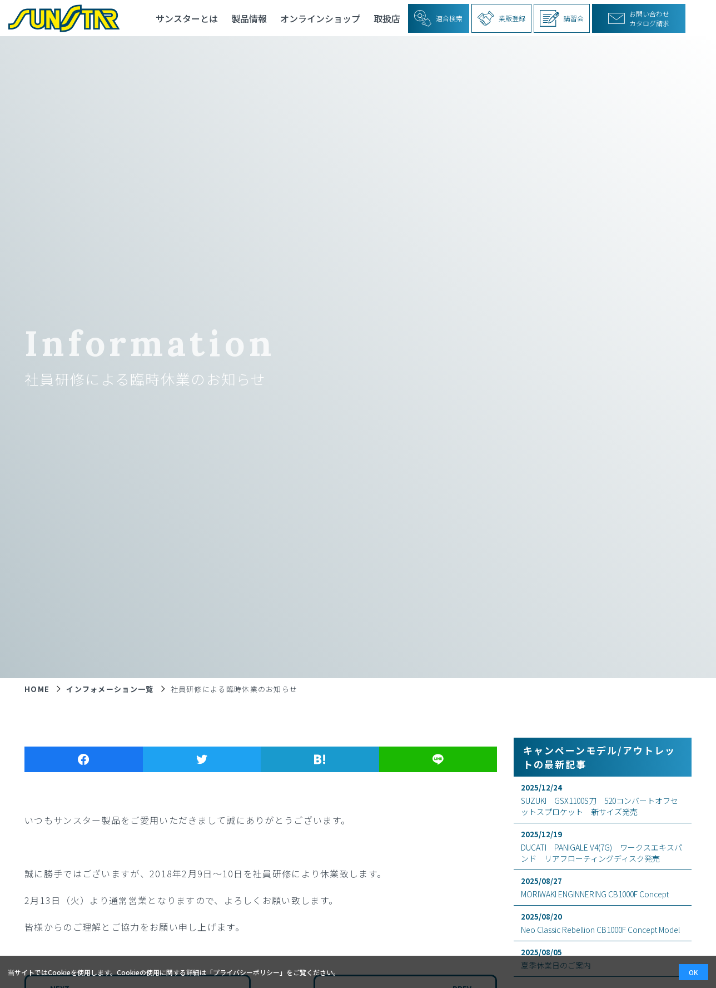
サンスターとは (187, 18)
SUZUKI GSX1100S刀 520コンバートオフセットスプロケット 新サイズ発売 (602, 799)
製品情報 (249, 18)
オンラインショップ (320, 18)
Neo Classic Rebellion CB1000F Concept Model (602, 923)
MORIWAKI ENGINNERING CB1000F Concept (602, 888)
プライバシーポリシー (246, 972)
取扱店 (387, 18)
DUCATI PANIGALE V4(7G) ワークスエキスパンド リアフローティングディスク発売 (602, 846)
